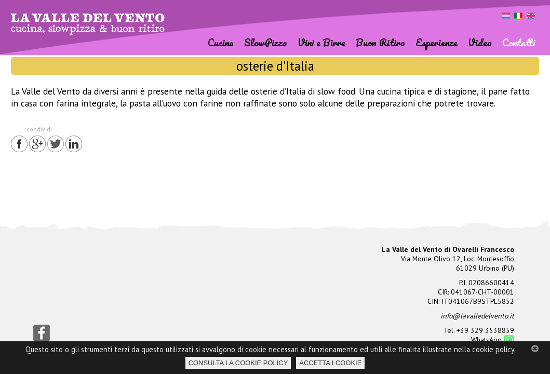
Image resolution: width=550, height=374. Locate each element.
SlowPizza (265, 42)
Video (480, 42)
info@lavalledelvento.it (477, 315)
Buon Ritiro (380, 42)
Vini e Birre (321, 42)
